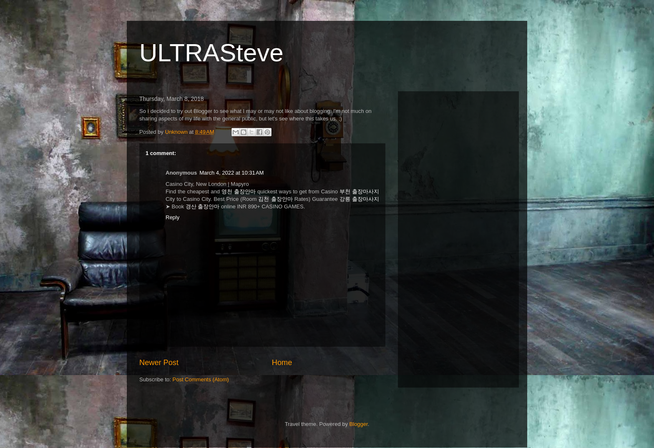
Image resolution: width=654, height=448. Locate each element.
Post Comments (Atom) (201, 379)
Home (282, 362)
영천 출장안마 (238, 191)
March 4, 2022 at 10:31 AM (231, 173)
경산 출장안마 (203, 206)
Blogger (359, 424)
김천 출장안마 (275, 199)
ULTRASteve (211, 53)
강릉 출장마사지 (359, 199)
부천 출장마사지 (359, 191)
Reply (172, 217)
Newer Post (159, 362)
